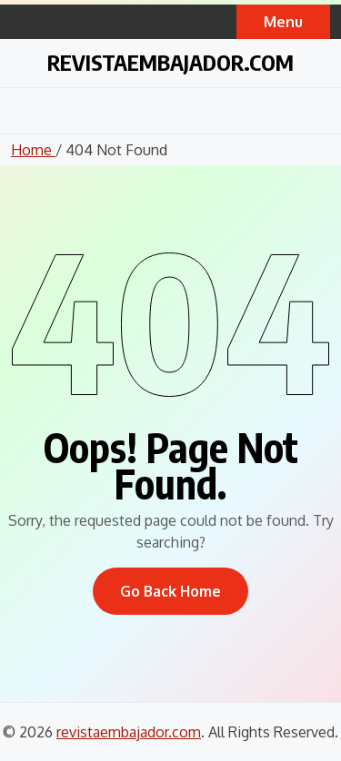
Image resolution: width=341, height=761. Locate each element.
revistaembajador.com (170, 61)
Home (33, 150)
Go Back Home (170, 591)
